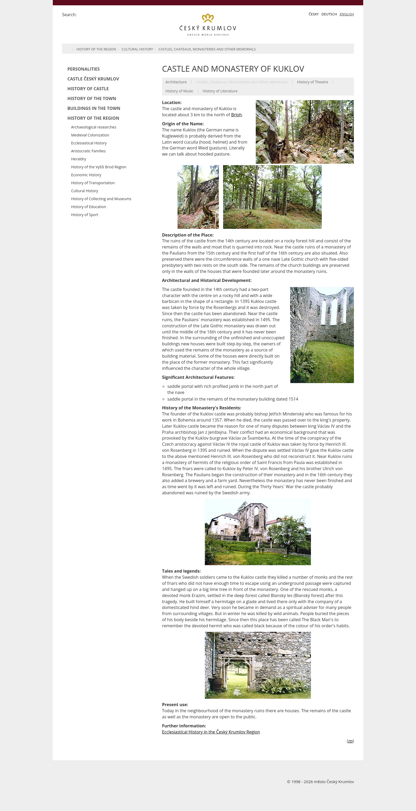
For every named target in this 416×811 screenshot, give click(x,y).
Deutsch (329, 14)
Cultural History (137, 49)
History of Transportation (93, 182)
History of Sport (84, 214)
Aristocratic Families (88, 150)
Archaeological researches (93, 127)
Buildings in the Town (93, 108)
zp (350, 741)
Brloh (236, 115)
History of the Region (96, 49)
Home (68, 48)
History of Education (88, 206)
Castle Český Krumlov (93, 79)
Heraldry (78, 158)
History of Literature (220, 90)
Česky (314, 14)
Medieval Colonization (90, 135)
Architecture (176, 81)
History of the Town (91, 98)
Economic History (86, 174)
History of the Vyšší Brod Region (98, 166)
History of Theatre (312, 81)
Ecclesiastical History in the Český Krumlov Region (211, 732)
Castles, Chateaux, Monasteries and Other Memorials (207, 49)
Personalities (83, 69)
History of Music (179, 90)
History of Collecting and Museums (101, 198)
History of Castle (88, 89)
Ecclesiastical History (89, 142)
